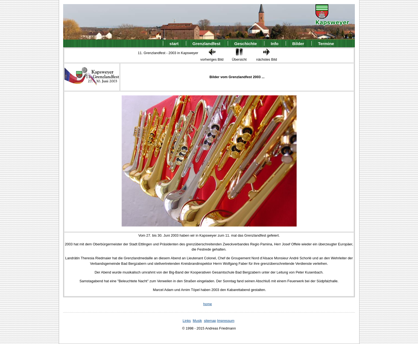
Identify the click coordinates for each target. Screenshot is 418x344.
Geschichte (245, 43)
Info (274, 43)
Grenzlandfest (206, 43)
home (207, 304)
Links (187, 321)
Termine (326, 43)
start (174, 43)
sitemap (210, 321)
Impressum (225, 321)
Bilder (298, 43)
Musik (197, 321)
